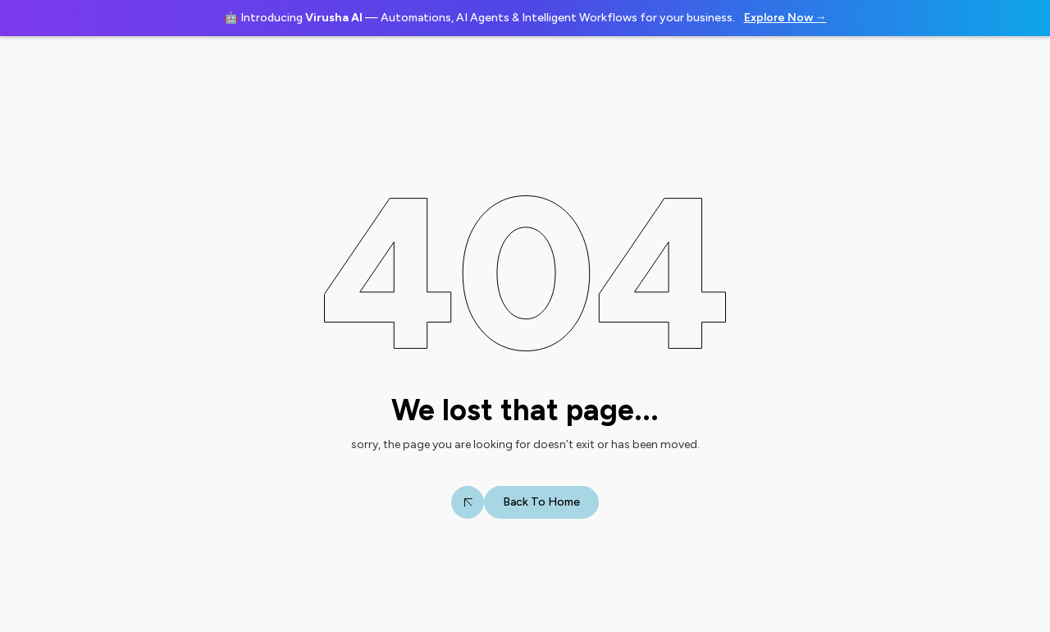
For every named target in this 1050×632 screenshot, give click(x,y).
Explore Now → (785, 18)
